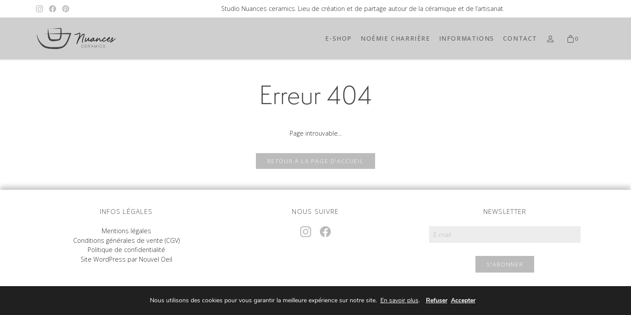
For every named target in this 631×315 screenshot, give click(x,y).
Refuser (436, 300)
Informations (466, 38)
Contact (520, 38)
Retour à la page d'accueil (315, 161)
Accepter (463, 300)
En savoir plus (399, 300)
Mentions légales (126, 231)
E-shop (338, 38)
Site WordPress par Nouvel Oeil (126, 259)
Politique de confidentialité (126, 249)
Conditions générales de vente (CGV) (126, 240)
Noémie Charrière (395, 38)
